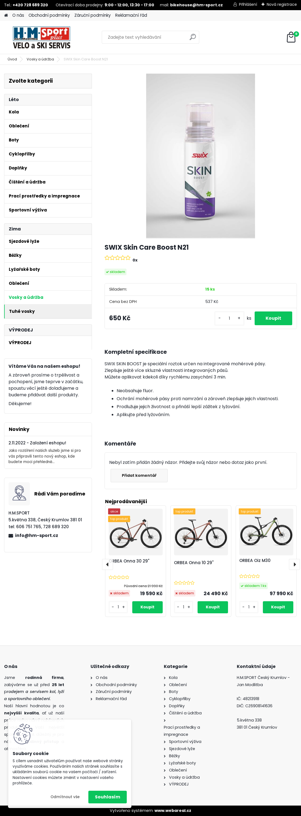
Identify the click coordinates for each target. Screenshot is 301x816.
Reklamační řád (131, 15)
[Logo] (42, 37)
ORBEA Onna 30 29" (129, 561)
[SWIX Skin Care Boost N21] (201, 156)
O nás (18, 15)
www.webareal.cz (172, 810)
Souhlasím (107, 797)
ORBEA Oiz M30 (255, 560)
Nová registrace (282, 4)
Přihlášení (248, 4)
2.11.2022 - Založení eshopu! (37, 443)
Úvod (12, 59)
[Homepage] (6, 15)
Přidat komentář (139, 475)
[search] (193, 39)
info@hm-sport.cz (36, 535)
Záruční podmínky (92, 15)
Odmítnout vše (65, 797)
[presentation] (107, 564)
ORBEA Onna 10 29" (193, 563)
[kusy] (229, 318)
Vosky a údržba (40, 59)
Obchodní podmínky (49, 15)
